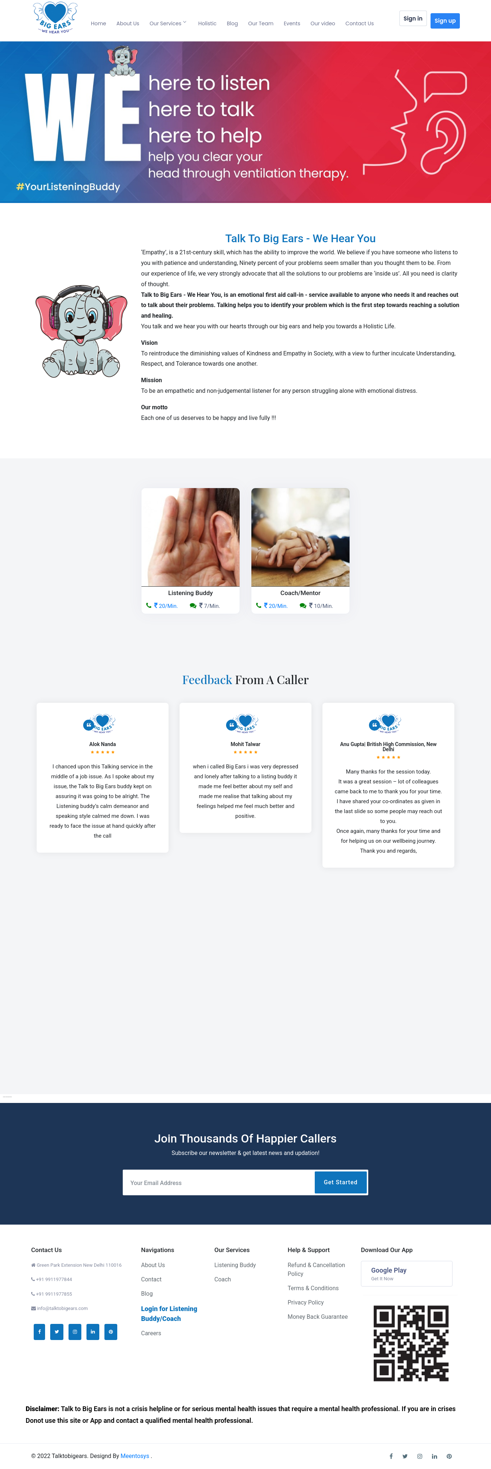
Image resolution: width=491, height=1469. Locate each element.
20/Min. (162, 606)
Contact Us (360, 23)
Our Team (260, 23)
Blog (232, 23)
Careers (151, 1333)
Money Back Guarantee (318, 1316)
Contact (151, 1279)
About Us (128, 23)
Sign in (413, 21)
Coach (222, 1279)
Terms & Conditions (313, 1288)
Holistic (207, 23)
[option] (245, 122)
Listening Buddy (235, 1265)
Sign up (445, 21)
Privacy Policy (306, 1302)
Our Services (167, 23)
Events (292, 23)
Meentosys (136, 1456)
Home (98, 23)
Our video (323, 23)
